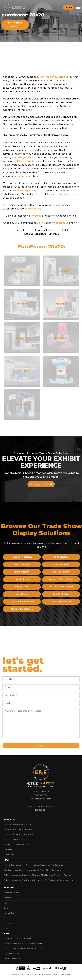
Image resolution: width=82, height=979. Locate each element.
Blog (6, 908)
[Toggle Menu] (78, 7)
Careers (7, 898)
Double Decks (28, 579)
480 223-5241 (41, 810)
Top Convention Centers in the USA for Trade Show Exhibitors (32, 870)
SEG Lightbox (28, 594)
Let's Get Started (41, 490)
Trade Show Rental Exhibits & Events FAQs (23, 943)
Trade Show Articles (13, 840)
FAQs (6, 933)
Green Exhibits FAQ (12, 959)
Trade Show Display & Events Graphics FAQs (24, 949)
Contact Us (9, 923)
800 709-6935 (42, 791)
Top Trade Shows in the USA (17, 845)
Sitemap (7, 928)
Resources (9, 819)
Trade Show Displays (28, 557)
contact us (61, 229)
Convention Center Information (18, 834)
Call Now (68, 7)
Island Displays (28, 572)
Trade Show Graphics (28, 609)
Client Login (9, 855)
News (7, 860)
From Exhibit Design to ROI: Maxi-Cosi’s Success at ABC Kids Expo (33, 865)
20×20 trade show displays (52, 77)
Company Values (11, 893)
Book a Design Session (15, 25)
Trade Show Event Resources (17, 824)
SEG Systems (28, 587)
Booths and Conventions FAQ (17, 938)
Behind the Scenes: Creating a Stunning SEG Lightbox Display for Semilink (38, 875)
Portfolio (36, 222)
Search (7, 918)
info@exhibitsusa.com (41, 799)
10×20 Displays (28, 564)
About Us (9, 888)
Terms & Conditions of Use (62, 974)
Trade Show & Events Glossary (18, 829)
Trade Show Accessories (28, 601)
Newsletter (9, 913)
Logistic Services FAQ (13, 954)
